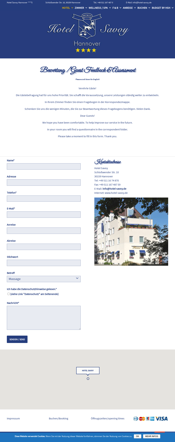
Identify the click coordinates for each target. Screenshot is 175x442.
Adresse (11, 176)
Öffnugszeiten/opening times (107, 418)
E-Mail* (11, 208)
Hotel (66, 7)
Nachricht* (13, 303)
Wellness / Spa (98, 7)
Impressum (13, 418)
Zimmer (79, 7)
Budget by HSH (161, 7)
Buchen (142, 7)
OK (137, 436)
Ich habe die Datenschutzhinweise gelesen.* (32, 289)
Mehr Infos (151, 436)
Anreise (128, 7)
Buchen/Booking (58, 418)
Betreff (11, 273)
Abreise (11, 240)
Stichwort (12, 257)
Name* (11, 160)
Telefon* (12, 192)
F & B (115, 7)
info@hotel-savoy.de (142, 2)
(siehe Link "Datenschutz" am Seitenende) (34, 294)
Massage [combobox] (15, 279)
